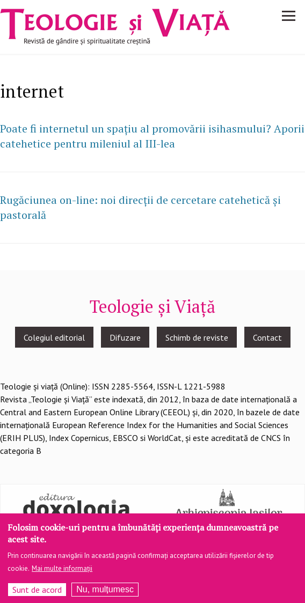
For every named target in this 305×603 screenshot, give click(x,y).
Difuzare (125, 337)
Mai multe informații (62, 572)
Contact (267, 337)
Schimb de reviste (196, 337)
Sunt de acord (37, 593)
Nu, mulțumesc (105, 593)
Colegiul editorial (54, 337)
